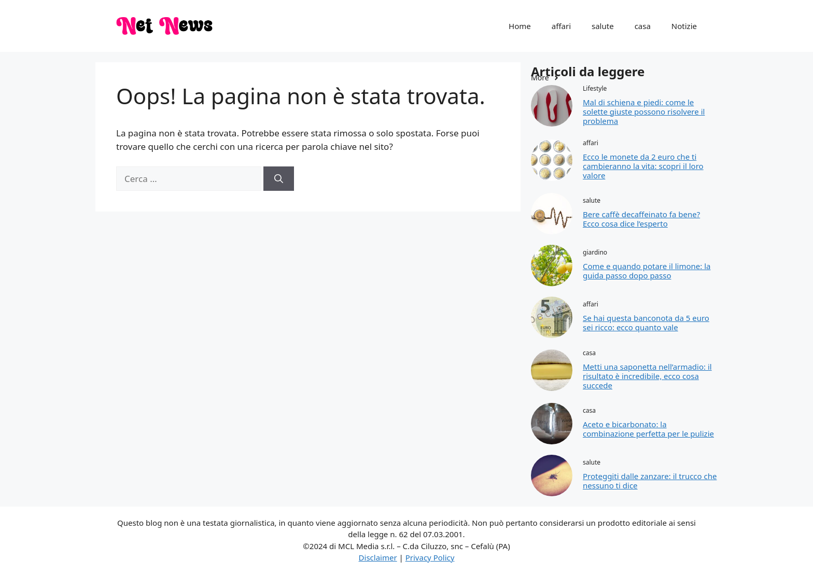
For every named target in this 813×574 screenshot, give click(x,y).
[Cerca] (278, 178)
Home (520, 26)
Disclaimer (378, 557)
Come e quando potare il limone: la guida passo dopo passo (646, 271)
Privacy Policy (430, 557)
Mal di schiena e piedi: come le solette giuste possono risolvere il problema (644, 111)
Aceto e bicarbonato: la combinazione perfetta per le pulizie (648, 429)
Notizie (684, 26)
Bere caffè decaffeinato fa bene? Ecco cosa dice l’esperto (641, 219)
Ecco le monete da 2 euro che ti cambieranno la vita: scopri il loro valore (643, 165)
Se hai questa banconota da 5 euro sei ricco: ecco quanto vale (646, 322)
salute (603, 26)
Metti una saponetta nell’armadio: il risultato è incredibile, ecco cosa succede (647, 375)
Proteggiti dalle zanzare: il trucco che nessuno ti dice (650, 481)
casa (643, 26)
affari (561, 26)
